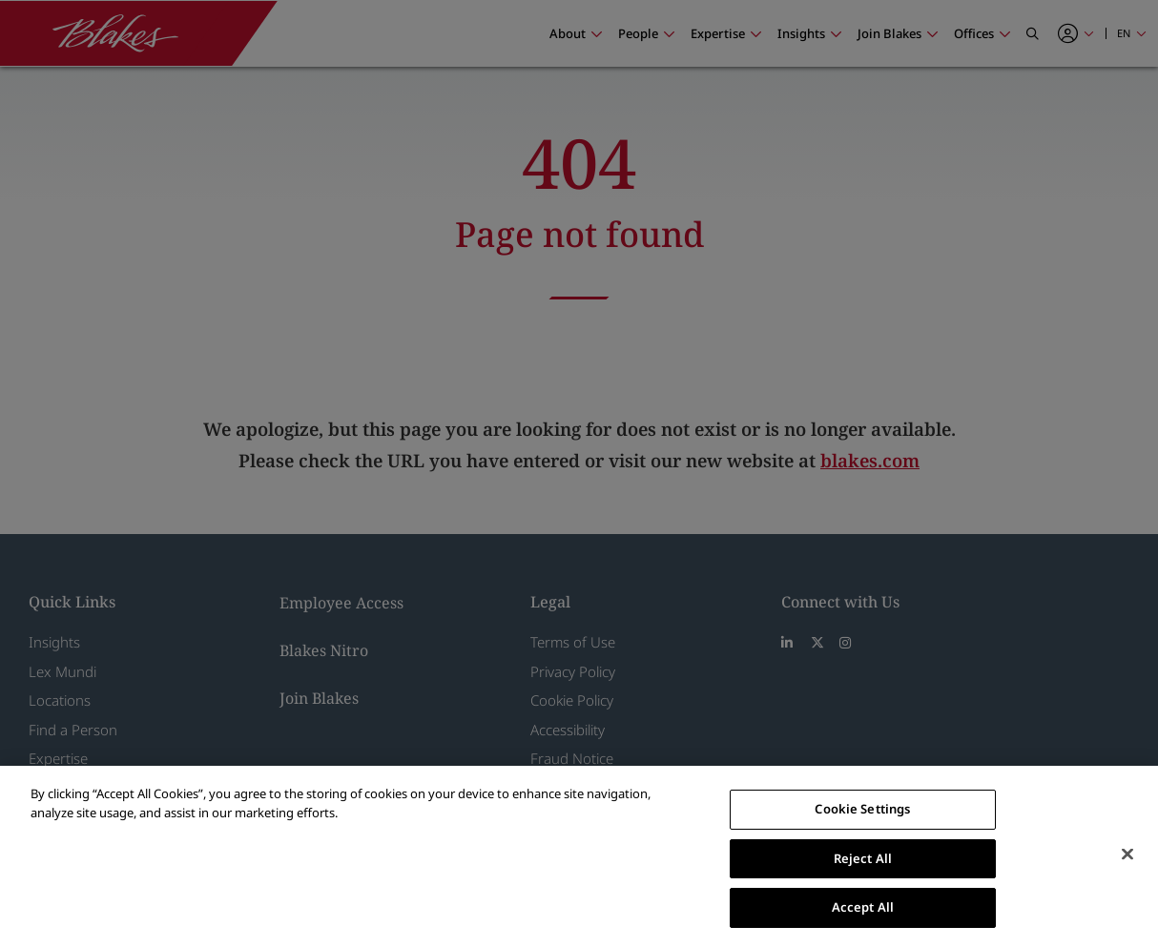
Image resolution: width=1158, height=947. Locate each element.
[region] (579, 856)
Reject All (863, 858)
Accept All (863, 907)
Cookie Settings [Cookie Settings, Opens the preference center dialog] (862, 808)
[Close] (1127, 854)
